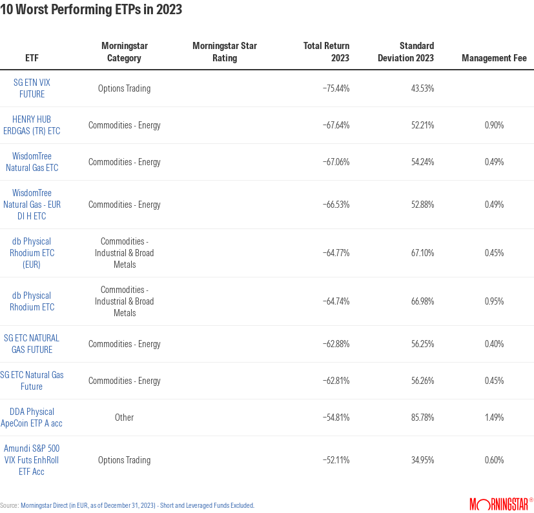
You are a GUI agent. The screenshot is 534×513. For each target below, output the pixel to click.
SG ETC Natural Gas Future (31, 380)
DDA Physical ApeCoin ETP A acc (32, 417)
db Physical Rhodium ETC (32, 301)
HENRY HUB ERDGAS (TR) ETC (31, 125)
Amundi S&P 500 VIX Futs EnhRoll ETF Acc (31, 460)
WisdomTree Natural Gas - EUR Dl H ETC (32, 204)
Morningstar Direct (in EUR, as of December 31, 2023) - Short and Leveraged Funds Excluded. (137, 505)
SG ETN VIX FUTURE (32, 88)
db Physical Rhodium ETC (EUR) (32, 253)
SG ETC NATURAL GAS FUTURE (31, 344)
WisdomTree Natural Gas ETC (32, 162)
